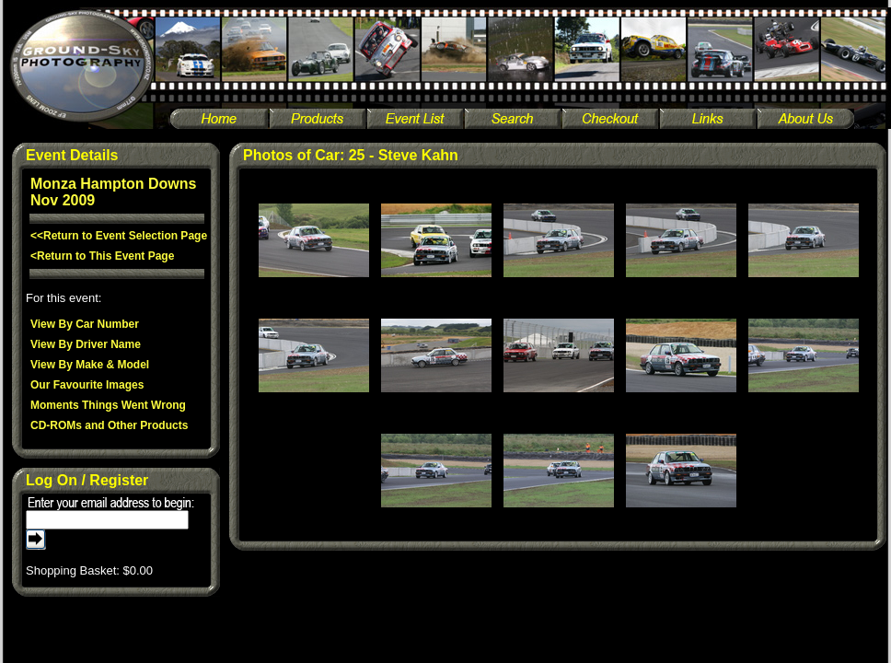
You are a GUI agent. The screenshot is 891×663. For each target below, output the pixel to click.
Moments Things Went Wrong (108, 405)
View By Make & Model (89, 364)
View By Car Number (84, 324)
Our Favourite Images (87, 384)
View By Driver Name (85, 344)
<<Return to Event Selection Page (118, 235)
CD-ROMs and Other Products (109, 425)
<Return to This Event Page (102, 256)
